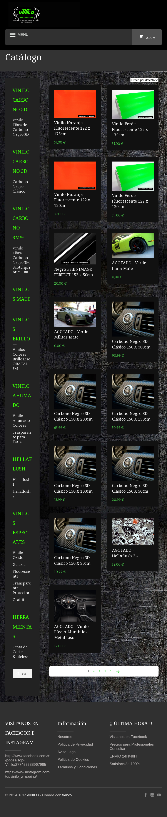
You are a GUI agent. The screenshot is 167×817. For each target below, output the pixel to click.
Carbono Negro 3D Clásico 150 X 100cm (73, 488)
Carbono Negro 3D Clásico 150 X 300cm (131, 344)
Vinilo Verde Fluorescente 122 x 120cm (130, 201)
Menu (18, 35)
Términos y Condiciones (77, 767)
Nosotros (64, 737)
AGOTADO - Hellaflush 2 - (125, 553)
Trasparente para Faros (22, 437)
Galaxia (19, 564)
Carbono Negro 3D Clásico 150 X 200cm (73, 416)
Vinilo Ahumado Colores (21, 421)
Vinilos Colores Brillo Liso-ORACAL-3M (22, 359)
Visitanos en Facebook (128, 737)
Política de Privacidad (75, 744)
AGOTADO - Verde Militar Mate (71, 334)
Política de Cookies (73, 760)
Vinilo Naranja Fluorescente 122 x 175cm (72, 128)
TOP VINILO (28, 795)
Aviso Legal (67, 752)
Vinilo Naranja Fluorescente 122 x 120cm (72, 200)
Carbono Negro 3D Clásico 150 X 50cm (130, 488)
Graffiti (19, 599)
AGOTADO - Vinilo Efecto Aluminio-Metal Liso (71, 632)
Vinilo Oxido (18, 555)
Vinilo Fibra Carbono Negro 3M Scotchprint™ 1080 (21, 260)
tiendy (67, 795)
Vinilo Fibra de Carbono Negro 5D (21, 127)
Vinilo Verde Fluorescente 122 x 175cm (130, 129)
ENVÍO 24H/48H (123, 756)
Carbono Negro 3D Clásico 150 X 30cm (72, 560)
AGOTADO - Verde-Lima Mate (130, 265)
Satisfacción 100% (125, 764)
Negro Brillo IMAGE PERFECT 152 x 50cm (73, 272)
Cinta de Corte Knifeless (20, 652)
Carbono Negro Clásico (20, 187)
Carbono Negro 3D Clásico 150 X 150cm (131, 416)
